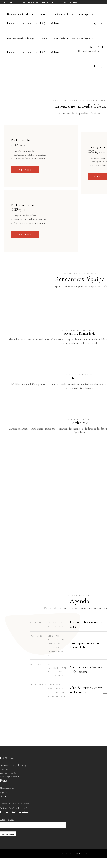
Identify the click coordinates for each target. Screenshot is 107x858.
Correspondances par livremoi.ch (84, 645)
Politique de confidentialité (13, 808)
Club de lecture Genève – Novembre (86, 669)
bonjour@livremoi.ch (9, 776)
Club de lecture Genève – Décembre (86, 690)
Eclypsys (84, 853)
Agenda (3, 792)
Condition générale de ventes (14, 803)
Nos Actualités (7, 787)
